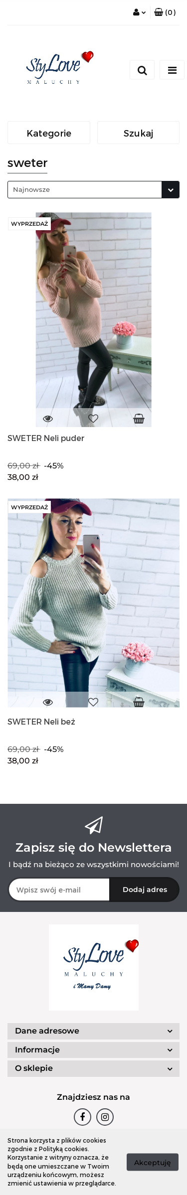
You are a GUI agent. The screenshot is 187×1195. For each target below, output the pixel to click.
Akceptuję (152, 1162)
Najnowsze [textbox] (31, 189)
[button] (165, 12)
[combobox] (93, 189)
